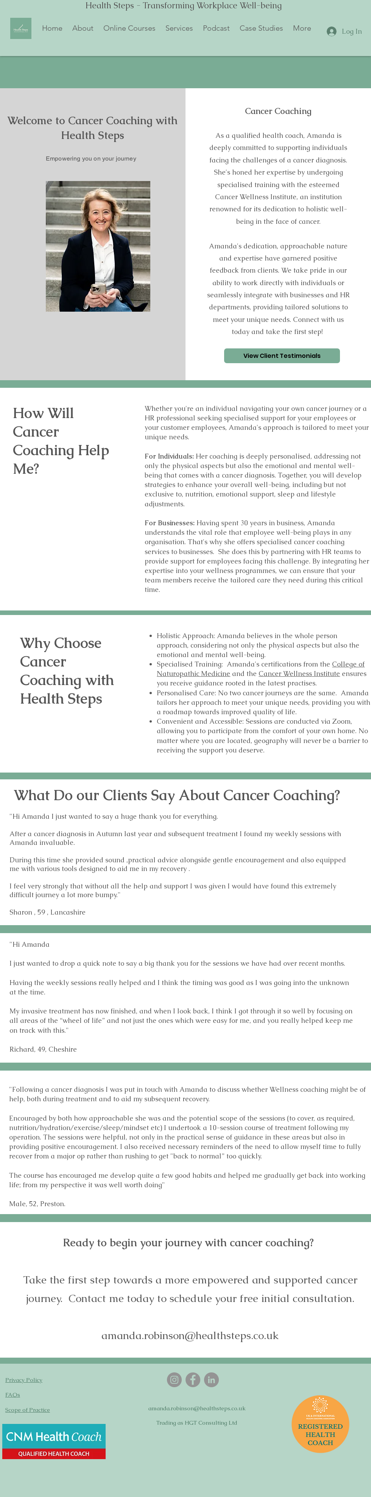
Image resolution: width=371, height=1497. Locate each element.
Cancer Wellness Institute (299, 673)
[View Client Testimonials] (282, 355)
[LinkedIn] (211, 1379)
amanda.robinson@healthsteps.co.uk (197, 1408)
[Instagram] (174, 1379)
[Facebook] (193, 1379)
